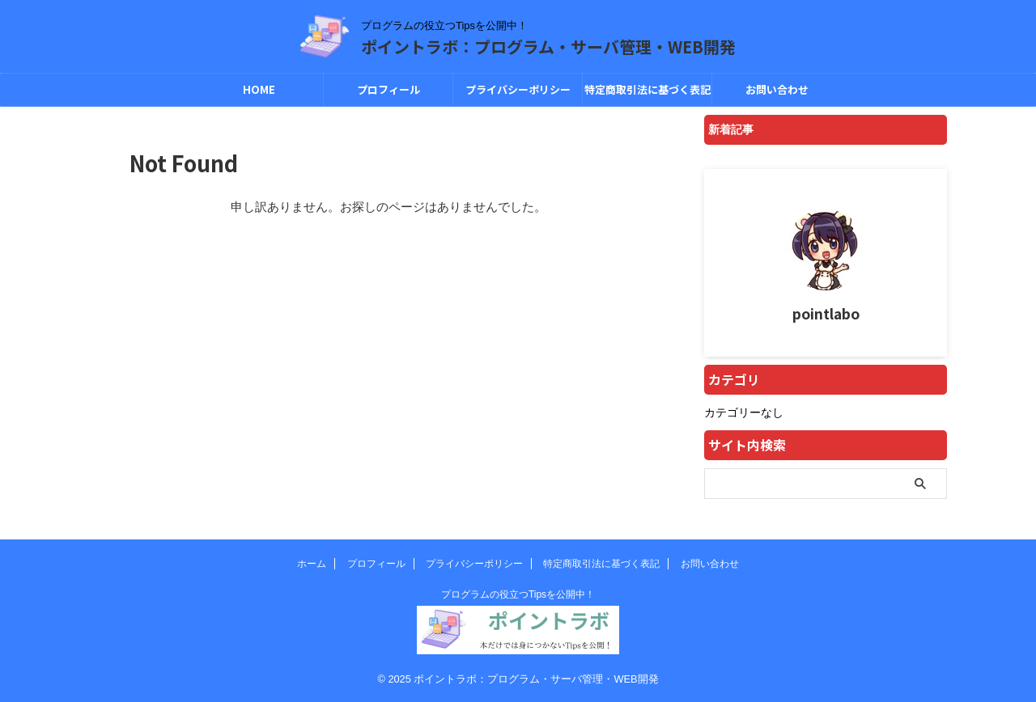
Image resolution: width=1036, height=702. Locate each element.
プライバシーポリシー (518, 89)
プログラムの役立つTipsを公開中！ (518, 594)
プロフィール (388, 89)
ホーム (311, 563)
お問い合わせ (777, 89)
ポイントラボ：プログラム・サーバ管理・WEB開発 (548, 46)
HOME (259, 89)
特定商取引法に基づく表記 (647, 89)
